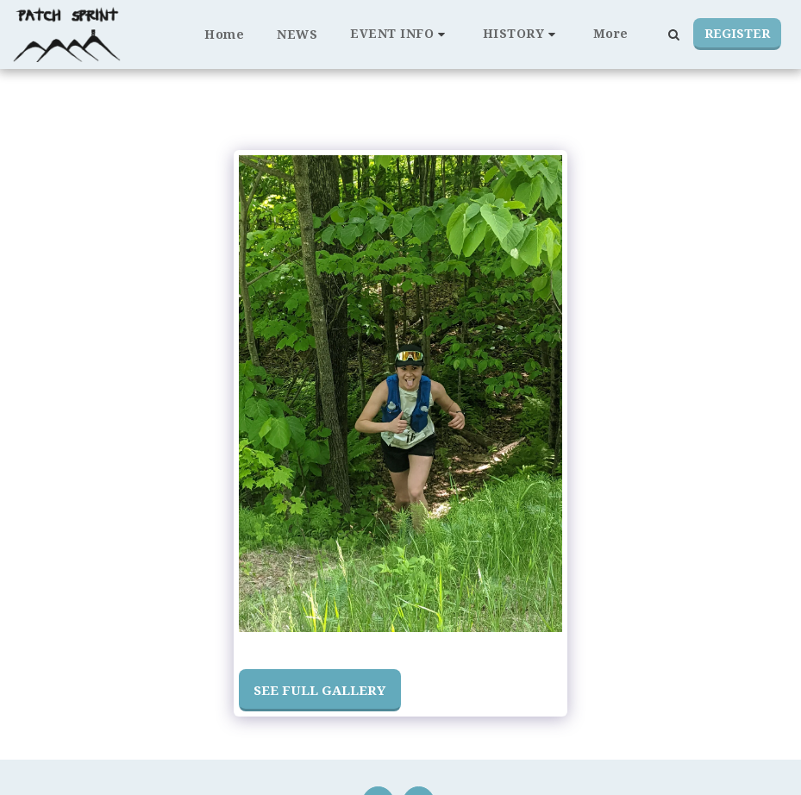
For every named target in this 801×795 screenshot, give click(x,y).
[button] (400, 34)
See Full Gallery (319, 689)
